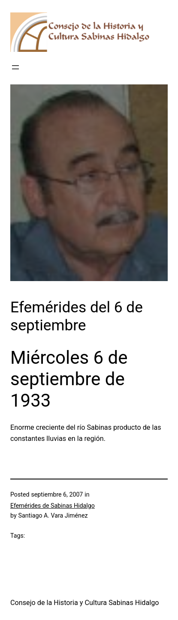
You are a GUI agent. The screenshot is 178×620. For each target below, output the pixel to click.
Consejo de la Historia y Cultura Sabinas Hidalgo (84, 603)
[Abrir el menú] (15, 67)
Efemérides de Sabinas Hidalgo (52, 505)
